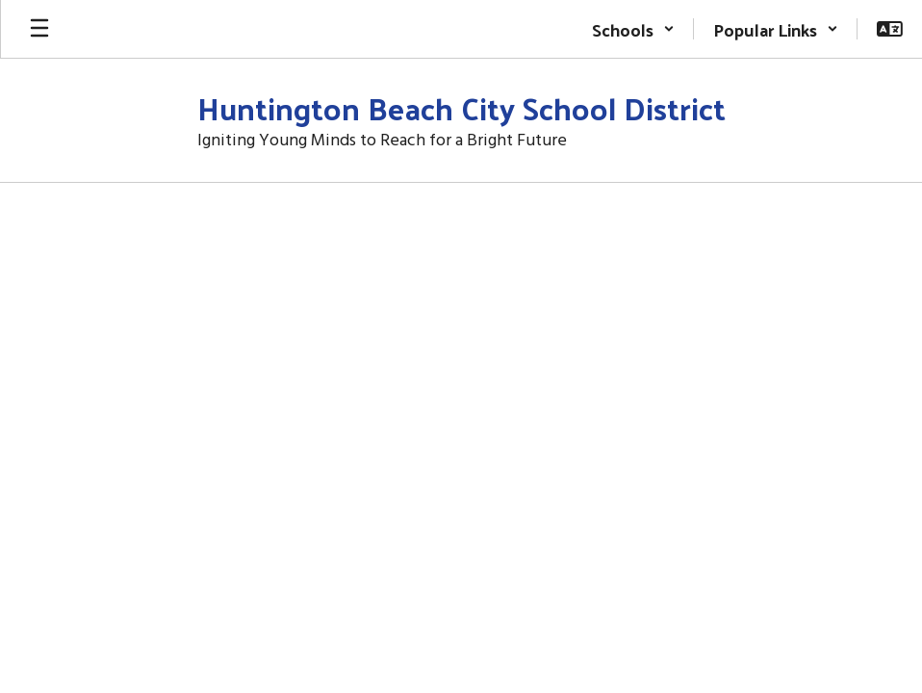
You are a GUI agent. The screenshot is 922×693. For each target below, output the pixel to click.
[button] (633, 29)
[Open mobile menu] (39, 29)
